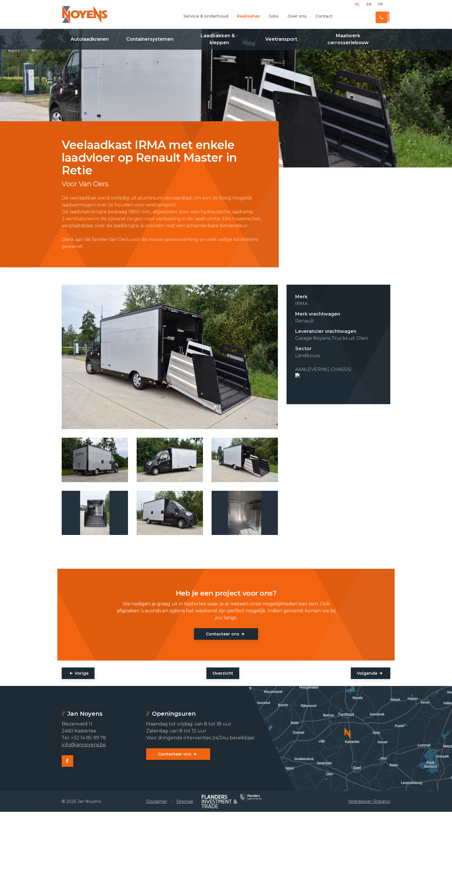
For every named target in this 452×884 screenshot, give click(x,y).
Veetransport (281, 39)
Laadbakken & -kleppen (219, 39)
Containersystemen (150, 39)
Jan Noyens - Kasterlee (85, 14)
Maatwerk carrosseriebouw (348, 39)
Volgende (367, 673)
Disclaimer (156, 801)
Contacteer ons (222, 634)
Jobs (274, 16)
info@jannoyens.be (84, 744)
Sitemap (184, 801)
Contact (324, 16)
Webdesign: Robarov (369, 801)
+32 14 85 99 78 (369, 16)
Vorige (81, 673)
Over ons (297, 16)
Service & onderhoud (205, 16)
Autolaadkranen (90, 39)
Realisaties (248, 16)
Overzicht (222, 673)
